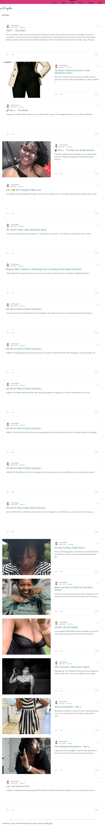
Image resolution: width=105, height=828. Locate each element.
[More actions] (98, 26)
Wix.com (49, 823)
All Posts (5, 15)
